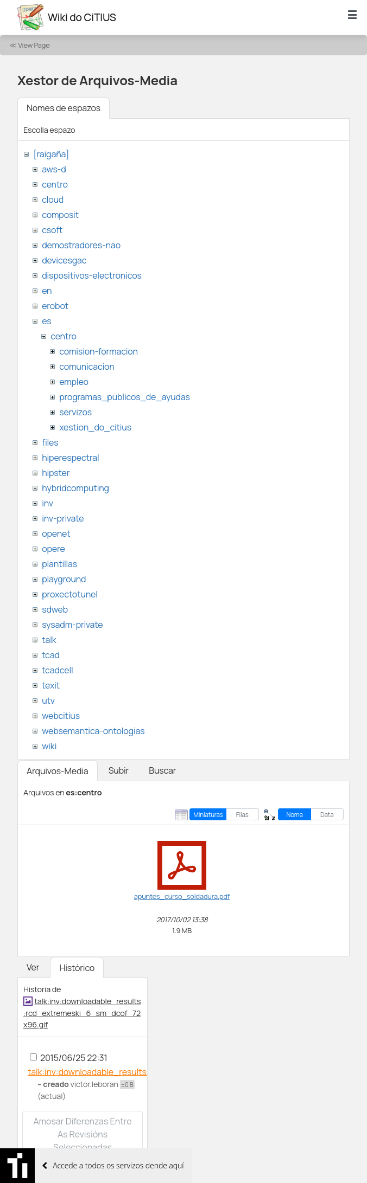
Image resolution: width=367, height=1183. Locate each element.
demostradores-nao (81, 245)
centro (55, 184)
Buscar (162, 770)
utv (48, 700)
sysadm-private (72, 625)
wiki (49, 746)
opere (53, 549)
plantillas (59, 564)
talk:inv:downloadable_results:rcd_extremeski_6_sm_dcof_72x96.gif (82, 1013)
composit (60, 215)
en (47, 291)
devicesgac (64, 260)
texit (51, 685)
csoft (52, 230)
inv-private (63, 518)
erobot (55, 306)
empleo (73, 382)
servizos (75, 412)
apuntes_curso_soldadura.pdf (182, 896)
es (46, 321)
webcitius (61, 716)
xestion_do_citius (95, 427)
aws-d (54, 169)
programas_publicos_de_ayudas (124, 397)
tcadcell (57, 670)
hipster (55, 473)
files (50, 442)
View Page (33, 45)
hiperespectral (70, 458)
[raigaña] (51, 154)
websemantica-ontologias (93, 731)
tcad (51, 655)
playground (64, 579)
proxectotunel (70, 594)
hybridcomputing (75, 488)
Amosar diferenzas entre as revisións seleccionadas (82, 1134)
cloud (53, 199)
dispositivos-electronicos (91, 275)
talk (49, 640)
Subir (119, 770)
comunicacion (86, 366)
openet (56, 533)
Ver (33, 967)
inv (47, 503)
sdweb (55, 609)
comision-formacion (98, 351)
